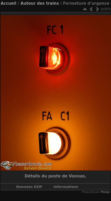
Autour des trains (40, 3)
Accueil (8, 3)
